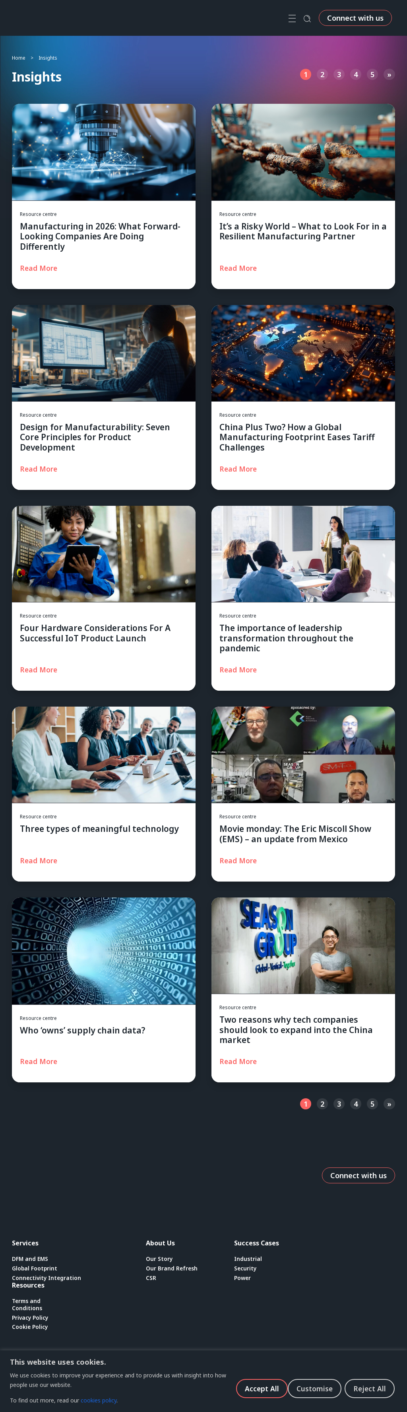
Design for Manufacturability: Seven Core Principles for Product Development (95, 437)
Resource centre (38, 214)
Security (245, 1268)
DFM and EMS (30, 1258)
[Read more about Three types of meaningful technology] (40, 860)
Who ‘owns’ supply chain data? (82, 1030)
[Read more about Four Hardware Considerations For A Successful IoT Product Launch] (40, 669)
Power (243, 1278)
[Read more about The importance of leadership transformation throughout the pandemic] (239, 669)
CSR (151, 1278)
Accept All (371, 1388)
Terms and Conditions (27, 1305)
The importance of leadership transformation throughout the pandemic (286, 637)
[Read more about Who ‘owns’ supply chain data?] (40, 1061)
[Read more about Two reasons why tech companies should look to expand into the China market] (239, 1061)
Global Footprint (35, 1268)
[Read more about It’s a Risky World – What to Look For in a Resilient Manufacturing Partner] (239, 268)
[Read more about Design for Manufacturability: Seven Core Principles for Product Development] (40, 468)
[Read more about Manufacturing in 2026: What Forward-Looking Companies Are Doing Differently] (40, 268)
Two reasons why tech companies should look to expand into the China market (296, 1029)
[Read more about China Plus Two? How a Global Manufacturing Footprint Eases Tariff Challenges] (239, 468)
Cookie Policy (30, 1328)
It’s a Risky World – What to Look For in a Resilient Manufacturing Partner (303, 231)
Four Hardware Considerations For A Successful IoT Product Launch (95, 632)
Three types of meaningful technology (99, 828)
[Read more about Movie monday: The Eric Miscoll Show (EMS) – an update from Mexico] (239, 860)
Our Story (159, 1258)
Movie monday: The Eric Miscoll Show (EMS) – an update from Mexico (295, 833)
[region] (203, 1381)
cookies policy (98, 1400)
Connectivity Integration (47, 1278)
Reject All (316, 1388)
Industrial (248, 1258)
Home (18, 57)
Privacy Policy (30, 1318)
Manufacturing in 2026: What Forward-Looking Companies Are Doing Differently (100, 236)
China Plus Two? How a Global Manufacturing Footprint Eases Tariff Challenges (297, 437)
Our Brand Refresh (172, 1268)
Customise (260, 1388)
